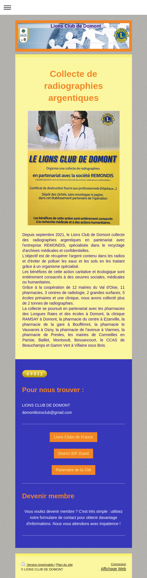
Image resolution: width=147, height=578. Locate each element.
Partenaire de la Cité (73, 470)
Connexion (118, 564)
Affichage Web (113, 569)
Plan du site (64, 564)
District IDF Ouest (73, 453)
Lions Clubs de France (73, 437)
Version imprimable (38, 564)
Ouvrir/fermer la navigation (73, 7)
